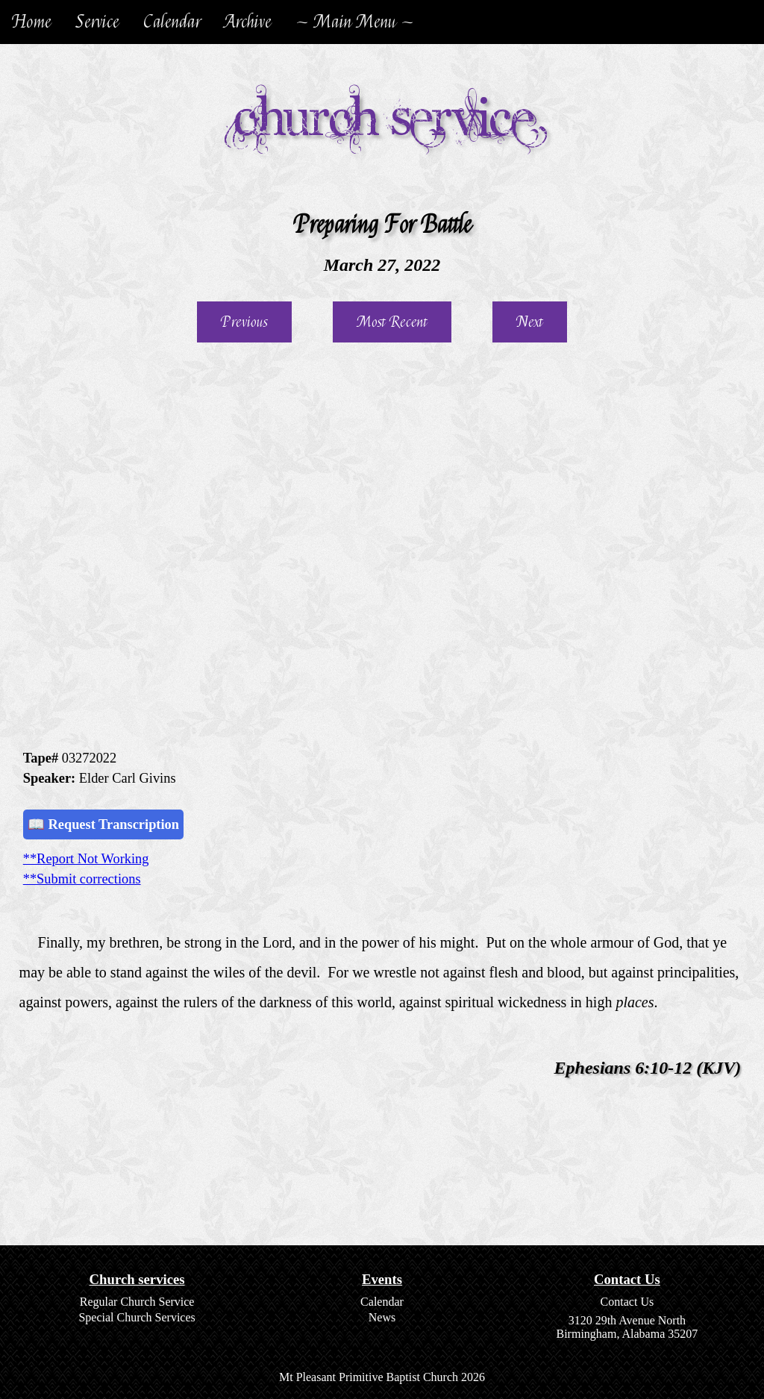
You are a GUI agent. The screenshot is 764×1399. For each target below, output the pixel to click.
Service (97, 22)
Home (31, 22)
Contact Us (627, 1301)
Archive (248, 22)
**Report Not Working (86, 858)
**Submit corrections (82, 878)
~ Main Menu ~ (354, 22)
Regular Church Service (137, 1301)
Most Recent (392, 322)
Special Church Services (136, 1317)
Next (529, 322)
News (382, 1317)
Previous (244, 322)
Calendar (172, 22)
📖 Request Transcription (103, 824)
